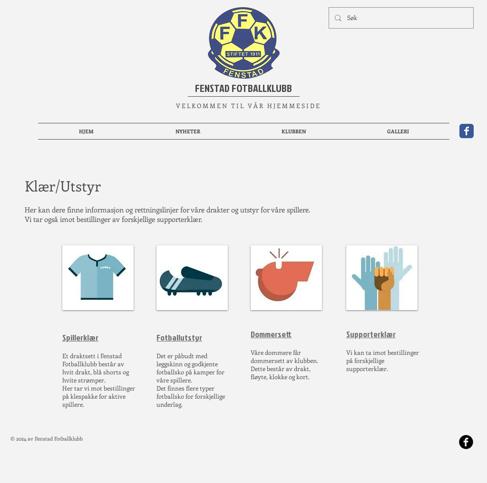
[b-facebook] (466, 442)
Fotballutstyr (179, 337)
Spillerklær (80, 337)
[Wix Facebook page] (466, 131)
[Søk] (400, 18)
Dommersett (271, 334)
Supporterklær (371, 334)
